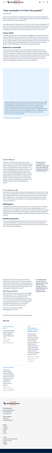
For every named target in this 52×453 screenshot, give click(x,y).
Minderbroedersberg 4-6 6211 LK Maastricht (8, 411)
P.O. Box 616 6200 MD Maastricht (8, 419)
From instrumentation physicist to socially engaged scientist (33, 329)
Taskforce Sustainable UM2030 (17, 113)
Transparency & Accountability (10, 439)
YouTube (5, 433)
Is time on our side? (8, 367)
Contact (5, 437)
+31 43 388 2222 (7, 413)
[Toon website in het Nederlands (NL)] (39, 2)
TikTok (4, 431)
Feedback (5, 444)
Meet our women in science (8, 327)
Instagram (5, 428)
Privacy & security (7, 440)
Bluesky (5, 424)
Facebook (5, 426)
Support (5, 442)
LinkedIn (5, 429)
